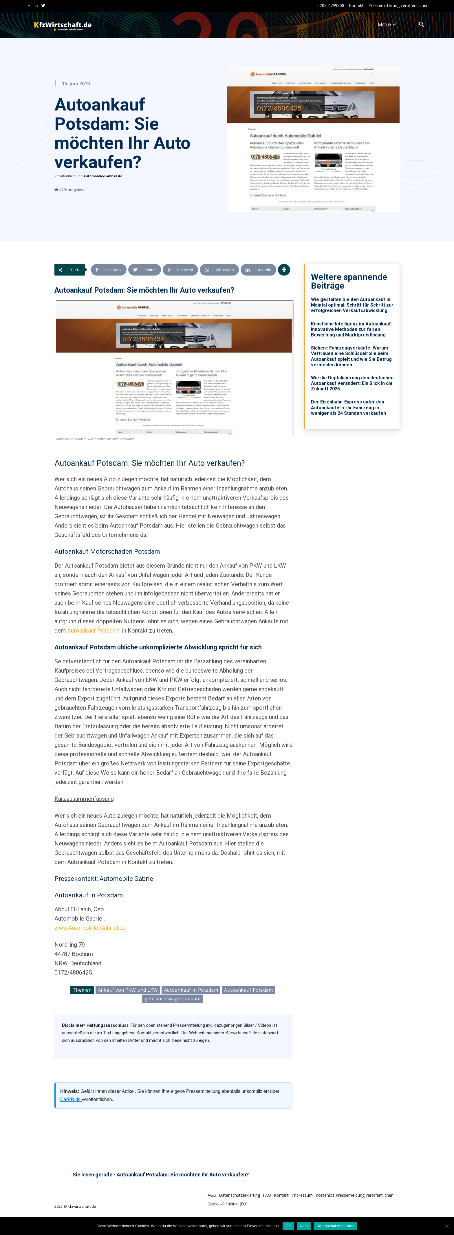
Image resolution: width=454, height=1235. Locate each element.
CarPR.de (71, 1099)
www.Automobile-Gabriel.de (90, 927)
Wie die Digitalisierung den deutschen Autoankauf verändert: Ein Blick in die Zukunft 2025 (352, 383)
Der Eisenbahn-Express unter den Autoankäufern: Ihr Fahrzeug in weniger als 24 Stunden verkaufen (348, 407)
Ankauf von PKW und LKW (128, 990)
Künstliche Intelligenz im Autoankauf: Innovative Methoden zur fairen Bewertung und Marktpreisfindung (351, 329)
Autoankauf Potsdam (93, 630)
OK (288, 1226)
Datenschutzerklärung (335, 1226)
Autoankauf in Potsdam (191, 990)
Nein (304, 1226)
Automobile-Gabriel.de (102, 176)
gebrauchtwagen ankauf (172, 998)
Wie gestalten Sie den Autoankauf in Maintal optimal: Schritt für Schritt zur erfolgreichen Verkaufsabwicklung (352, 305)
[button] (422, 25)
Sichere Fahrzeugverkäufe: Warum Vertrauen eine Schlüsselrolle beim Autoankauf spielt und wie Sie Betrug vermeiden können (351, 356)
